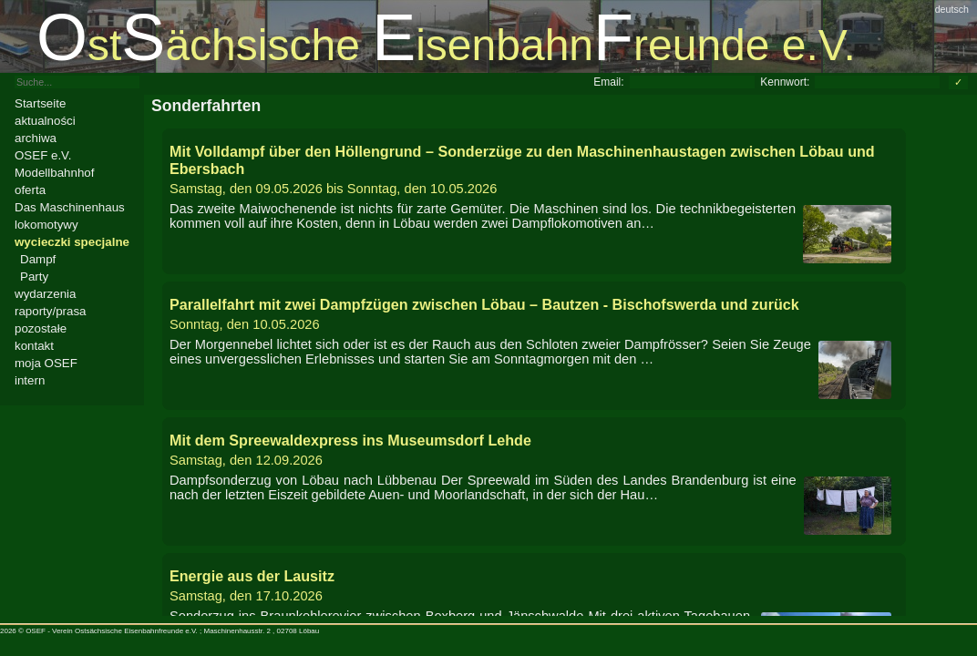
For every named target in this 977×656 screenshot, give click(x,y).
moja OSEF (46, 363)
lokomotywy (46, 224)
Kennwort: (784, 82)
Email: (608, 82)
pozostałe (41, 328)
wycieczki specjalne (72, 242)
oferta (30, 190)
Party (34, 276)
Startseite (40, 103)
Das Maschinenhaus (70, 207)
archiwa (36, 138)
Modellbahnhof (54, 172)
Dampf (38, 259)
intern (30, 380)
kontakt (34, 346)
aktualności (45, 121)
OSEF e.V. (43, 155)
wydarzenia (45, 294)
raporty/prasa (51, 311)
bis (534, 169)
